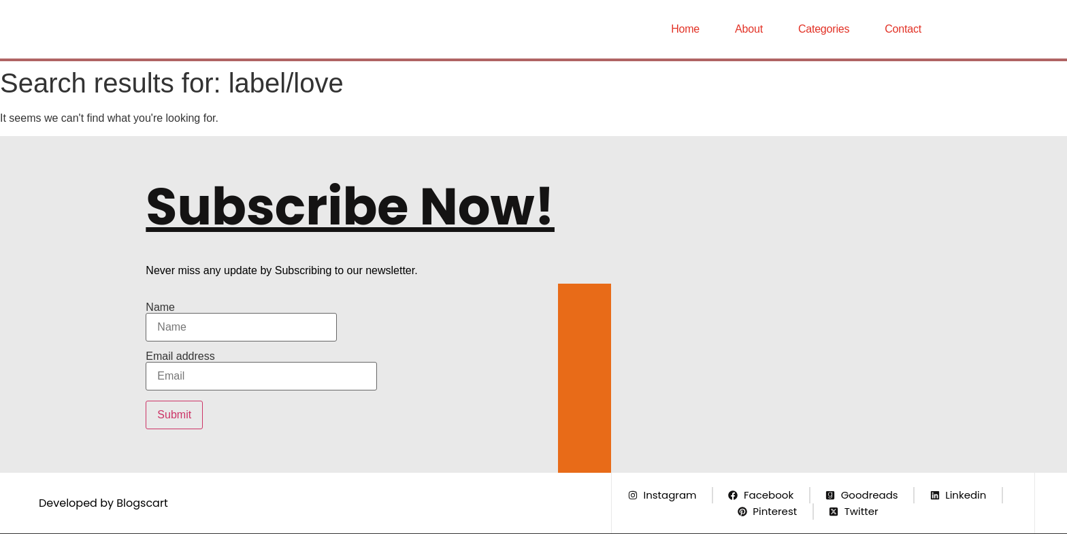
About (749, 29)
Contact (903, 29)
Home (685, 29)
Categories (823, 29)
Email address (261, 370)
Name (241, 321)
